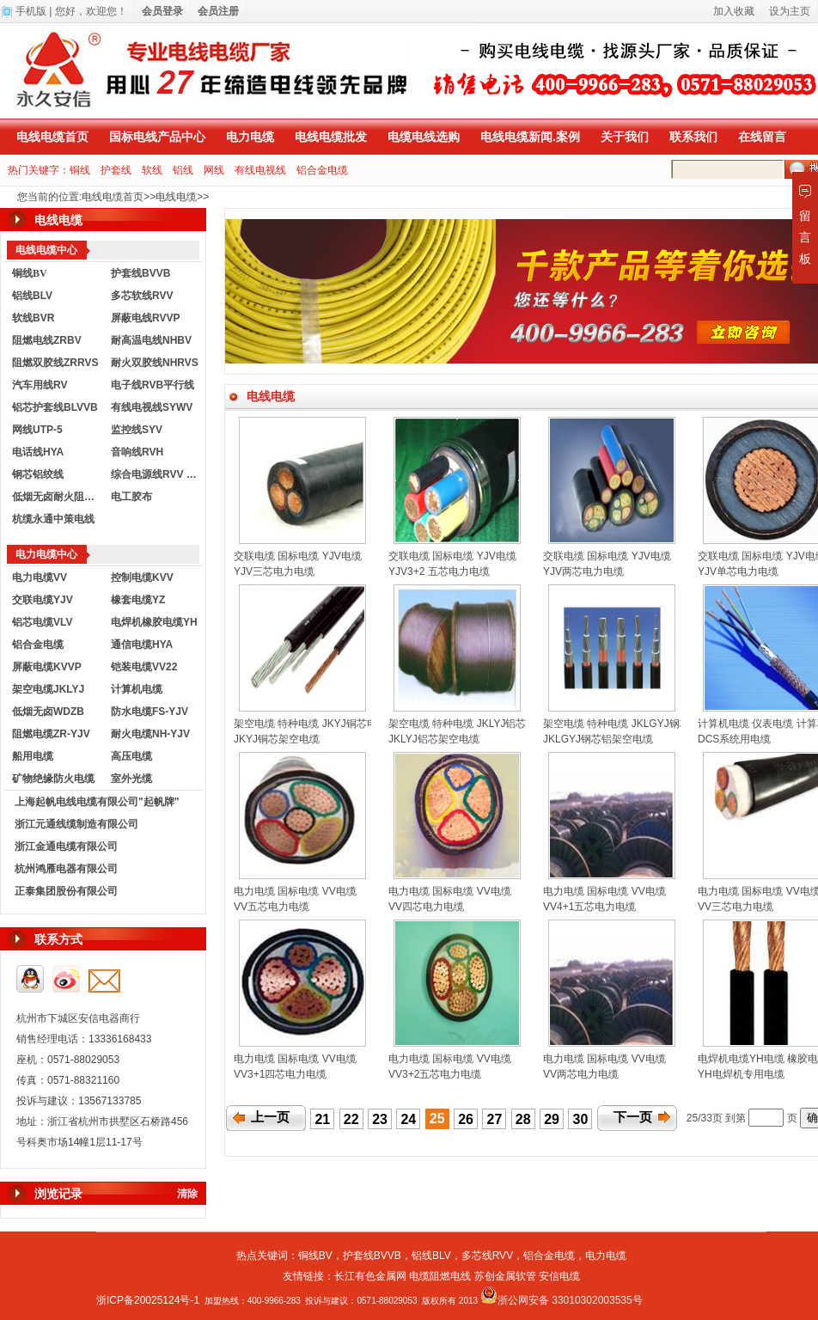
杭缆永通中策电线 (53, 519)
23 (380, 1119)
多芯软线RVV (142, 296)
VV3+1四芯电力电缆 (280, 1074)
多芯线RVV (487, 1256)
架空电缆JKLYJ (48, 689)
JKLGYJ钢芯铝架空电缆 (598, 739)
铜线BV (315, 1256)
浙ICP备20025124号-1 (147, 1300)
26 (465, 1119)
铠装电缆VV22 (144, 667)
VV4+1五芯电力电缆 (589, 907)
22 (351, 1119)
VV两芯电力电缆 (581, 1074)
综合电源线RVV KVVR (156, 474)
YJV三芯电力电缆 (274, 571)
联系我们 (693, 137)
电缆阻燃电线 (440, 1276)
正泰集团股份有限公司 (66, 891)
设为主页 (789, 11)
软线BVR (33, 318)
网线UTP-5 (37, 430)
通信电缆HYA (142, 645)
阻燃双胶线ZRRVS (55, 363)
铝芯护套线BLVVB (55, 407)
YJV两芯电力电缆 (583, 571)
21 (322, 1119)
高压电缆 (131, 756)
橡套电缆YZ (138, 600)
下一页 (633, 1117)
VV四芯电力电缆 (426, 907)
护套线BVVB (140, 273)
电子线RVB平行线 (152, 385)
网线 (214, 170)
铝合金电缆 (322, 170)
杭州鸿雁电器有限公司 (66, 869)
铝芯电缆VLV (42, 622)
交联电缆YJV (42, 600)
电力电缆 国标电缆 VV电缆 (295, 891)
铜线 (80, 170)
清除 (187, 1194)
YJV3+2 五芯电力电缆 (439, 571)
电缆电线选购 (424, 137)
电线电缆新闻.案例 (530, 137)
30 (581, 1119)
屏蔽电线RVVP (145, 318)
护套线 (116, 170)
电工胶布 (131, 497)
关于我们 (625, 137)
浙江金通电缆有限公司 (66, 846)
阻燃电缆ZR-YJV (51, 734)
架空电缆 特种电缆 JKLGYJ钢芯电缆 (627, 724)
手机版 (30, 11)
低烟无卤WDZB (48, 712)
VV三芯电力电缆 (735, 907)
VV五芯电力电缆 (271, 907)
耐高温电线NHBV (151, 340)
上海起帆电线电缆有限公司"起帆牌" (97, 802)
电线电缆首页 (52, 137)
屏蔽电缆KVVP (47, 667)
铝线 (183, 170)
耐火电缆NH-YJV (150, 734)
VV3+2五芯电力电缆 (434, 1074)
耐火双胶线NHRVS (154, 363)
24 (408, 1119)
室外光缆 (131, 779)
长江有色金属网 (370, 1276)
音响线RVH (137, 452)
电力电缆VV (39, 577)
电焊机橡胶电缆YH (154, 622)
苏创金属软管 (505, 1276)
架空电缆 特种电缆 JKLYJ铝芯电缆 (467, 724)
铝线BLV (32, 296)
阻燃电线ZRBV (47, 340)
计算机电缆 (136, 689)
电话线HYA (38, 452)
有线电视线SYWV (151, 407)
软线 (152, 170)
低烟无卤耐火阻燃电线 (57, 497)
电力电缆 (250, 137)
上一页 (270, 1117)
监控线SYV (136, 430)
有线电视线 (260, 170)
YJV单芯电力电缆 (738, 571)
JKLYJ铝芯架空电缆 (433, 739)
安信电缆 (559, 1276)
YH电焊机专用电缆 (741, 1074)
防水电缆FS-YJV (149, 712)
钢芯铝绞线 (38, 474)
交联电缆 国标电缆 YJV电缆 (298, 556)
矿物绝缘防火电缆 (53, 779)
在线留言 (762, 137)
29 (551, 1119)
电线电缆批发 (331, 137)
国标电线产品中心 (157, 137)
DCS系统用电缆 (734, 739)
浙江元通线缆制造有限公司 (76, 824)
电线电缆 (176, 197)
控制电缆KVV (142, 577)
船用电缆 (32, 756)
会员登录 (162, 11)
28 (523, 1119)
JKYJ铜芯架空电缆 (277, 739)
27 (495, 1119)
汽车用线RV (39, 385)
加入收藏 (733, 11)
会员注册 (218, 11)
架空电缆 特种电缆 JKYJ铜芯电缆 (311, 724)
